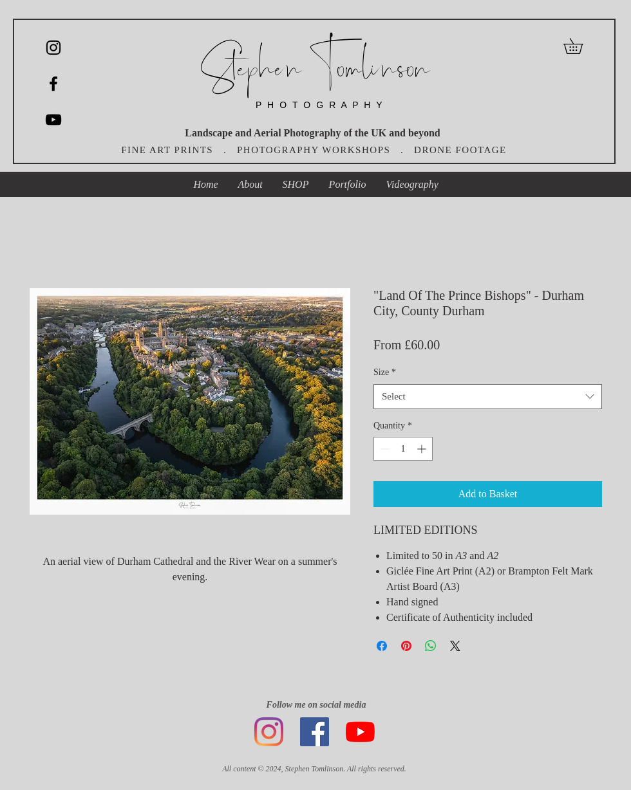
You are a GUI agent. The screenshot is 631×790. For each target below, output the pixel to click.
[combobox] (487, 396)
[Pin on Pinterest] (406, 646)
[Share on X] (455, 646)
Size (384, 372)
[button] (580, 46)
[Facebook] (314, 731)
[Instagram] (53, 47)
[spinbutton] (403, 448)
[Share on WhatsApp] (430, 646)
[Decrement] (383, 448)
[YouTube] (53, 119)
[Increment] (423, 448)
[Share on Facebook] (382, 646)
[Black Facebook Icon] (53, 83)
